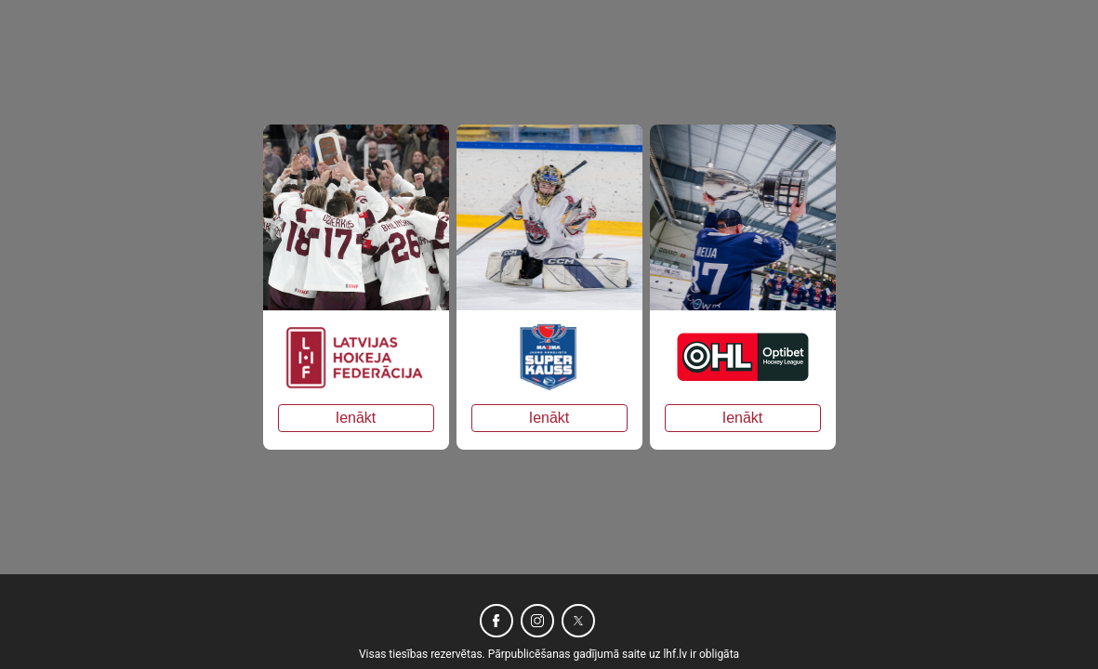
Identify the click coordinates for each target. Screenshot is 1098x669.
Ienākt (356, 418)
